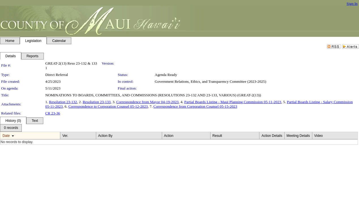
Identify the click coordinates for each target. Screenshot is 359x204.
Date (6, 136)
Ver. (65, 136)
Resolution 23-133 (97, 102)
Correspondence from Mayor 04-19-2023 (147, 102)
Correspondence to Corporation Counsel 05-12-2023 (108, 106)
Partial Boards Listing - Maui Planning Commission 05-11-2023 (232, 102)
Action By (105, 136)
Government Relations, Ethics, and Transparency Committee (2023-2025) (210, 81)
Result (217, 136)
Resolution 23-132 (63, 102)
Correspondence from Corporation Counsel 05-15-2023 (195, 106)
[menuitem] (11, 128)
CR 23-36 (52, 113)
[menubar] (11, 128)
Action (168, 136)
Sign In (352, 3)
